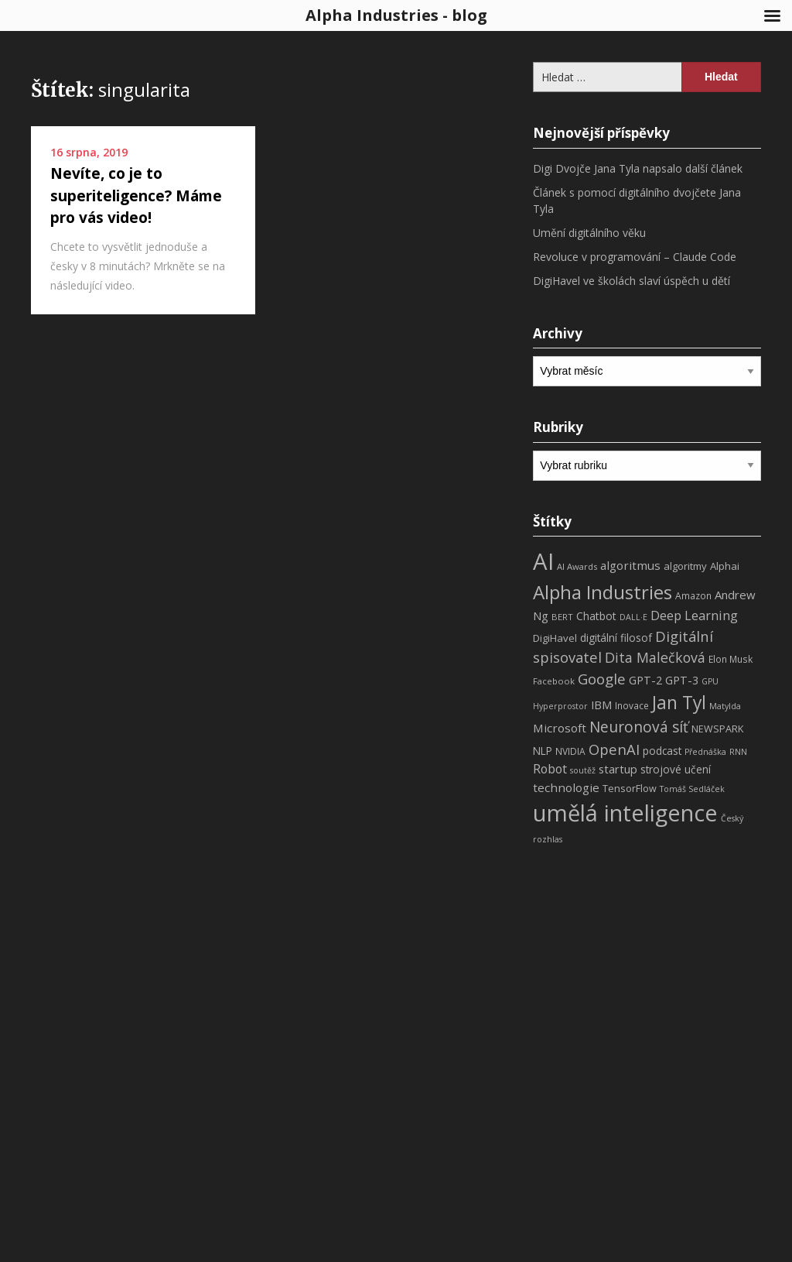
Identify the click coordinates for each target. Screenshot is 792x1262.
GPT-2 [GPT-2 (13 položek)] (645, 680)
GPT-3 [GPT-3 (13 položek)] (681, 680)
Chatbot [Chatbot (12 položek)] (596, 616)
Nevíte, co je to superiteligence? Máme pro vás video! (136, 195)
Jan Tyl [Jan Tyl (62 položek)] (679, 703)
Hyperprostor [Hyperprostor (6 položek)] (560, 706)
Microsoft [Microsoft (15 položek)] (559, 728)
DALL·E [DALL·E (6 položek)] (633, 617)
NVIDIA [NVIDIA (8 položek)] (570, 751)
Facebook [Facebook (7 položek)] (554, 681)
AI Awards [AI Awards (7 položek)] (577, 566)
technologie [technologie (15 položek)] (566, 787)
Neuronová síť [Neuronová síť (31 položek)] (638, 727)
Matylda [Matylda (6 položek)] (725, 706)
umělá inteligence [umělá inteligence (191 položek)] (625, 812)
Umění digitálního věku (589, 232)
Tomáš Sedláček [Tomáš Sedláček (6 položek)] (692, 789)
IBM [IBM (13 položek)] (601, 704)
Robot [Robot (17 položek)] (550, 768)
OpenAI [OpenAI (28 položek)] (614, 749)
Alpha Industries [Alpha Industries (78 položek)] (602, 592)
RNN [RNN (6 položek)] (738, 751)
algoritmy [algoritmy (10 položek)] (685, 566)
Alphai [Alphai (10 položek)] (724, 566)
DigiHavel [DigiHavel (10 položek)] (555, 638)
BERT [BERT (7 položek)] (562, 616)
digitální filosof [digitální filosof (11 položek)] (616, 637)
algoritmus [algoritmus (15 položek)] (630, 565)
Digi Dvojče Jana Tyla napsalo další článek (637, 168)
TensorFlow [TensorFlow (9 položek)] (630, 788)
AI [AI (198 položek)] (543, 561)
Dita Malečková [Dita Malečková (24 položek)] (655, 657)
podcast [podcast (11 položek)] (662, 750)
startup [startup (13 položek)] (618, 769)
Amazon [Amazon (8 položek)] (693, 595)
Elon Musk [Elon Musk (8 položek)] (730, 659)
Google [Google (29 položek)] (602, 678)
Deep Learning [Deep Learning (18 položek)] (694, 615)
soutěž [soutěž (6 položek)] (583, 770)
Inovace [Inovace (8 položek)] (632, 705)
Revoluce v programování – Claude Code (634, 256)
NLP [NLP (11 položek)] (542, 750)
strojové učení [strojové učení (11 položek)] (675, 769)
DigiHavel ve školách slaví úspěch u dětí (631, 280)
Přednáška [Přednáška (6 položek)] (705, 751)
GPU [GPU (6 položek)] (710, 681)
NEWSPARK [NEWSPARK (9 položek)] (717, 729)
